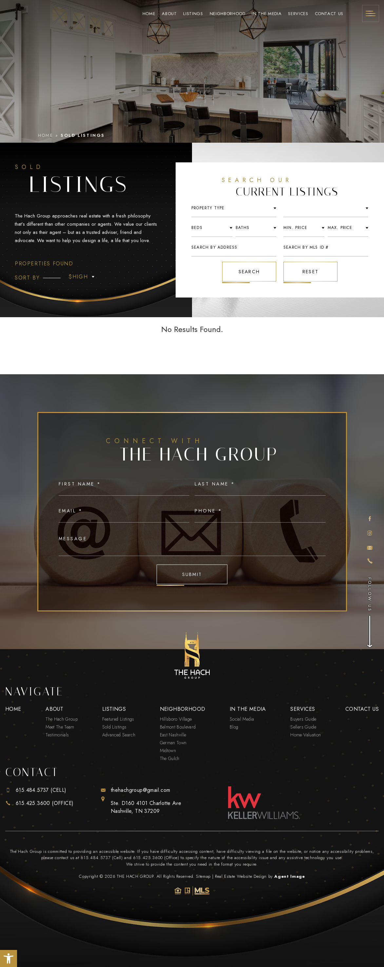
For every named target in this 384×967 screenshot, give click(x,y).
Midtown (168, 750)
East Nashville (173, 734)
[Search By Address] (233, 247)
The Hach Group (62, 719)
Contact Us (329, 13)
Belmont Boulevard (178, 727)
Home (149, 13)
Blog (234, 727)
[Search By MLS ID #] (325, 247)
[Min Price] (303, 228)
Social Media (242, 719)
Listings (193, 13)
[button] (8, 958)
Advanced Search (118, 734)
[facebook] (370, 519)
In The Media (266, 13)
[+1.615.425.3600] (370, 561)
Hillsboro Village (176, 719)
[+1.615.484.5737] (39, 790)
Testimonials (57, 734)
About (169, 13)
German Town (173, 742)
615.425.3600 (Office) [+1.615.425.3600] (156, 857)
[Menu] (370, 13)
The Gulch (170, 758)
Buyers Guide (303, 719)
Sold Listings (114, 727)
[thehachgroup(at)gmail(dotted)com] (370, 547)
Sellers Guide (303, 727)
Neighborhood (227, 13)
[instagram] (369, 533)
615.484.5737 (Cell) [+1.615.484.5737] (102, 857)
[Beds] (211, 228)
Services (298, 13)
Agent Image (289, 876)
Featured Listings (118, 719)
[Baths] (256, 228)
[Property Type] (80, 276)
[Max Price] (348, 228)
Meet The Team (60, 727)
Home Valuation (305, 734)
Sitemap (203, 876)
